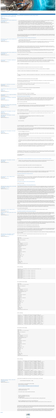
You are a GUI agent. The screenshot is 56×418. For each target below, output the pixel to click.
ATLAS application (8, 97)
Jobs (21, 11)
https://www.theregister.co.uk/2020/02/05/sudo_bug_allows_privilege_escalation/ (27, 15)
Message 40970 (3, 90)
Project (8, 11)
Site (23, 11)
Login (53, 11)
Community (17, 11)
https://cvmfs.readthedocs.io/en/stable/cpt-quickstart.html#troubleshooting (28, 386)
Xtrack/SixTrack (8, 84)
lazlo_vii (8, 22)
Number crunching (8, 20)
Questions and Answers (5, 15)
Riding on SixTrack (12, 176)
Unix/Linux (9, 15)
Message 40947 (3, 99)
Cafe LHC (7, 94)
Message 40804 (3, 177)
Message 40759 (3, 210)
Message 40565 (3, 381)
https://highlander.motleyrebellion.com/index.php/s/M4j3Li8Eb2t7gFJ (26, 181)
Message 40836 (3, 116)
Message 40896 (3, 106)
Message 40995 (3, 60)
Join (50, 11)
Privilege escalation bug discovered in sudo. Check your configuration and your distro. (8, 16)
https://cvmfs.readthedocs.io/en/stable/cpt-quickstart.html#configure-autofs (28, 385)
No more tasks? (13, 84)
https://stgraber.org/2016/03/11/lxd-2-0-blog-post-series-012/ (25, 173)
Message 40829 (3, 132)
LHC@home (3, 11)
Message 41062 (3, 40)
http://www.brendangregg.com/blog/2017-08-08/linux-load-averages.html (26, 37)
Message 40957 (3, 95)
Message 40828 (3, 161)
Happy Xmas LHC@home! (12, 94)
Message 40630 (3, 235)
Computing (12, 11)
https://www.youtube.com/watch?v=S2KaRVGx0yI (23, 96)
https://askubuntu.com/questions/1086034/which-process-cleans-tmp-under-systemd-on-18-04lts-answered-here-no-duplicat (35, 158)
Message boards (4, 20)
